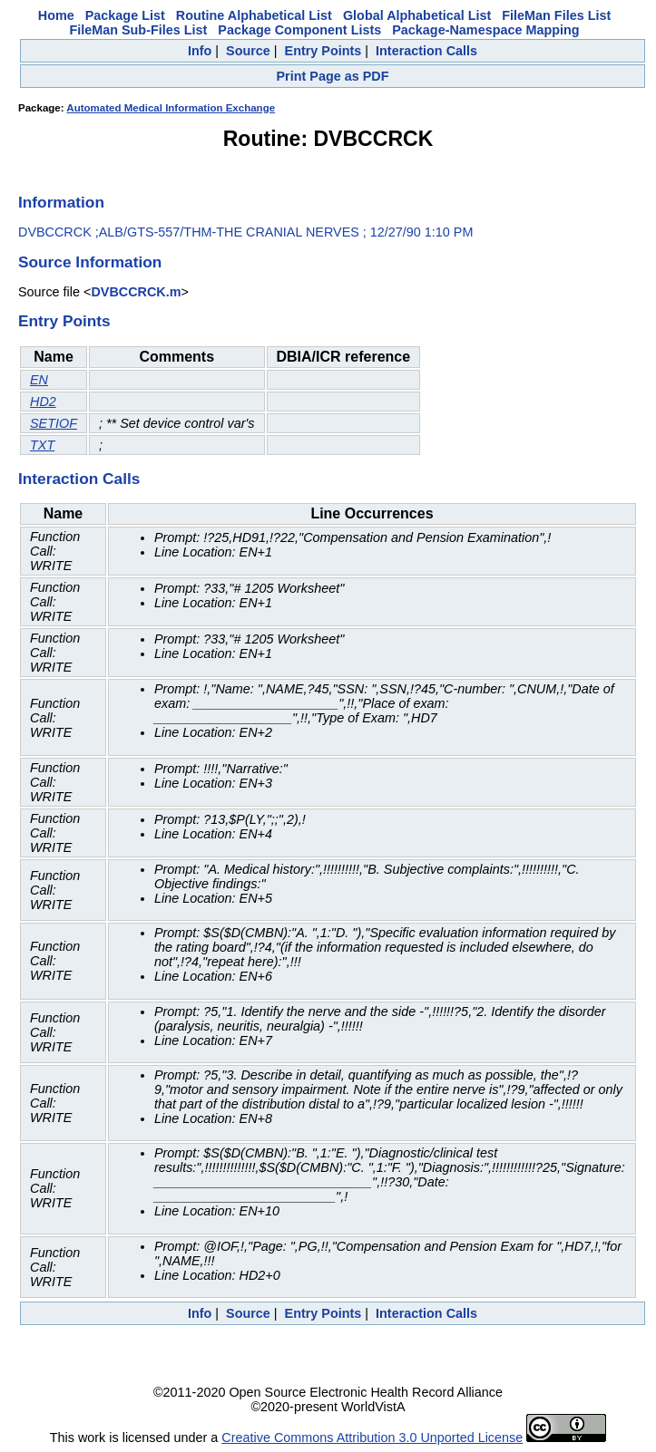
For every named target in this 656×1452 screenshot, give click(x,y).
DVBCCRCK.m (136, 292)
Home (56, 15)
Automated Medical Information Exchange (170, 107)
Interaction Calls (426, 51)
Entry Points (323, 51)
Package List (125, 15)
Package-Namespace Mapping (485, 30)
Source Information (90, 262)
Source (248, 51)
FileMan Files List (556, 15)
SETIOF (53, 423)
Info (199, 51)
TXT (42, 445)
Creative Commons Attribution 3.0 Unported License (372, 1437)
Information (61, 202)
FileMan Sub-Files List (138, 30)
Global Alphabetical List (417, 15)
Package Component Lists (299, 30)
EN (39, 380)
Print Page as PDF (333, 76)
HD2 (43, 401)
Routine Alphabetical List (254, 15)
